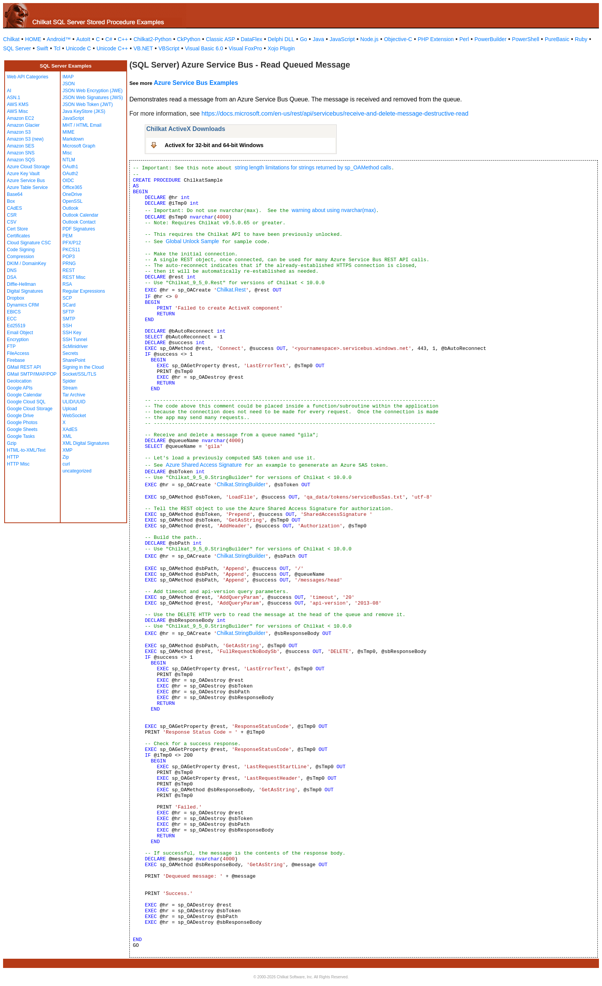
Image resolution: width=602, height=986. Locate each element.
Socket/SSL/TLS (79, 374)
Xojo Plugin (281, 48)
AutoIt (83, 39)
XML (67, 436)
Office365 (72, 187)
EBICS (14, 312)
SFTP (68, 312)
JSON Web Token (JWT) (88, 104)
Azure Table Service (27, 187)
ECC (12, 318)
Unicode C (78, 48)
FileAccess (18, 353)
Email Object (20, 332)
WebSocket (74, 415)
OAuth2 (70, 173)
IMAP (68, 77)
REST (69, 270)
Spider (69, 381)
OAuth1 (70, 166)
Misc (67, 153)
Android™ (59, 39)
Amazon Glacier (23, 125)
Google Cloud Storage (30, 408)
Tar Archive (74, 395)
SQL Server (17, 48)
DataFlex (251, 39)
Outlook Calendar (80, 215)
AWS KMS (17, 104)
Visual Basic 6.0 (204, 48)
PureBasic (557, 39)
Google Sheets (22, 429)
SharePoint (74, 360)
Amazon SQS (21, 159)
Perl (464, 39)
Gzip (12, 443)
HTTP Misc (18, 464)
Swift (42, 48)
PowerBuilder (490, 39)
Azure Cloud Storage (28, 166)
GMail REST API (24, 367)
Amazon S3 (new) (25, 139)
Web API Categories (27, 77)
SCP (67, 298)
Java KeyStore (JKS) (84, 111)
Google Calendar (24, 395)
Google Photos (22, 422)
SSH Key (72, 332)
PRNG (69, 263)
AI (9, 90)
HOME (33, 39)
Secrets (70, 353)
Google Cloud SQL (26, 401)
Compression (20, 256)
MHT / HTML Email (82, 125)
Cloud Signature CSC (29, 242)
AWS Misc (17, 111)
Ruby (581, 39)
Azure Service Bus (26, 180)
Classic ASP (220, 39)
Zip (66, 457)
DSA (12, 277)
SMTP (69, 318)
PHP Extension (436, 39)
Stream (70, 388)
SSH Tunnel (75, 339)
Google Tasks (21, 436)
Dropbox (15, 298)
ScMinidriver (75, 346)
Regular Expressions (84, 291)
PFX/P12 (72, 242)
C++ (123, 39)
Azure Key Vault (23, 173)
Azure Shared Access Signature (204, 465)
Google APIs (20, 388)
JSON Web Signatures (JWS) (93, 97)
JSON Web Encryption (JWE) (92, 90)
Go (303, 39)
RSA (67, 284)
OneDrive (72, 194)
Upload (70, 408)
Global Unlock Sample (192, 241)
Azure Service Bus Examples (196, 83)
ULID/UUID (74, 401)
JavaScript (342, 39)
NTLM (69, 159)
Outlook (70, 208)
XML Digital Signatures (86, 443)
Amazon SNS (21, 153)
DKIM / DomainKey (26, 263)
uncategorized (77, 471)
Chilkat (11, 39)
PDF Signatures (79, 229)
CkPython (188, 39)
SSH (67, 325)
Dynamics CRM (23, 305)
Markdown (73, 139)
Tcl (57, 48)
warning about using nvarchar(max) (333, 210)
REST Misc (74, 277)
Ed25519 (16, 325)
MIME (68, 132)
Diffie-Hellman (21, 284)
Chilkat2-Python (153, 39)
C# (108, 39)
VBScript (169, 48)
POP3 (69, 256)
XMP (68, 450)
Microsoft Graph (79, 146)
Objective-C (398, 39)
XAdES (70, 429)
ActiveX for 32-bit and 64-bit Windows (214, 145)
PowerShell (525, 39)
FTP (11, 346)
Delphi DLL (281, 39)
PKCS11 (71, 249)
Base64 (15, 194)
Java (318, 39)
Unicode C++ (112, 48)
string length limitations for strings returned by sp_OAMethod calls (313, 167)
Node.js (369, 39)
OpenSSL (73, 201)
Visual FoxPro (245, 48)
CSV (12, 222)
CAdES (14, 208)
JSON (69, 83)
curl (66, 464)
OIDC (68, 180)
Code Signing (21, 249)
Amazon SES (20, 146)
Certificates (18, 236)
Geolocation (19, 381)
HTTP (13, 457)
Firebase (16, 360)
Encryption (18, 339)
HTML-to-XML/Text (26, 450)
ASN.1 (13, 97)
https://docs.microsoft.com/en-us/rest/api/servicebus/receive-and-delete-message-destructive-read (335, 113)
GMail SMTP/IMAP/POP (31, 374)
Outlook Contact (79, 222)
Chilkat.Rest (231, 290)
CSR (12, 215)
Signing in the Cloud (83, 367)
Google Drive (20, 415)
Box (11, 201)
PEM (68, 236)
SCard (69, 305)
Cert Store (17, 229)
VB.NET (143, 48)
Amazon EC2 (20, 118)
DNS (12, 270)
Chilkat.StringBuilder (241, 484)
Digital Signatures (25, 291)
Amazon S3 (19, 132)
